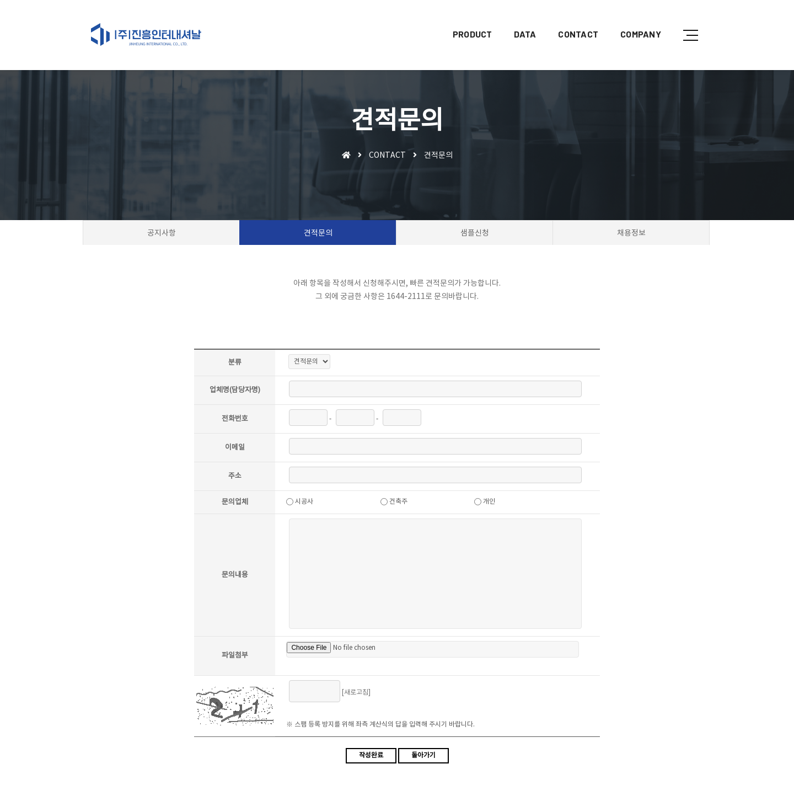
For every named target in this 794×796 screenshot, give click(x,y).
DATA (517, 19)
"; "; (310, 362)
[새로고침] (357, 693)
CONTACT (570, 19)
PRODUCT (464, 19)
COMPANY (632, 19)
